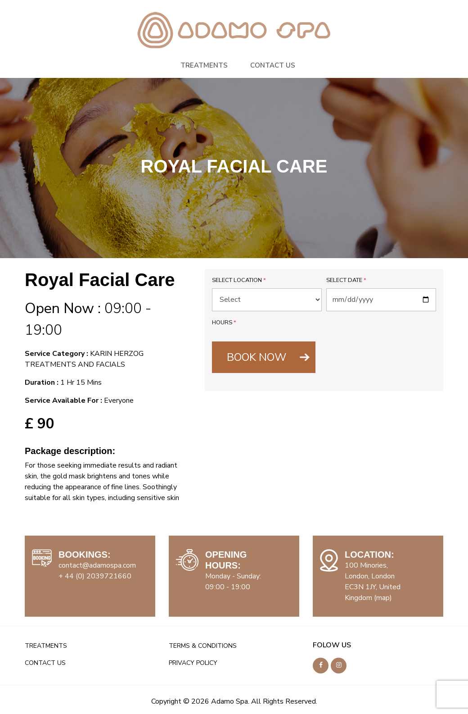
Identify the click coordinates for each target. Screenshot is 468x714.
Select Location (239, 280)
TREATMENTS (204, 65)
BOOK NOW (256, 357)
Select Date (346, 280)
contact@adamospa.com (97, 565)
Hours (224, 322)
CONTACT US (272, 65)
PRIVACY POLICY (193, 663)
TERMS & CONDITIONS (203, 645)
